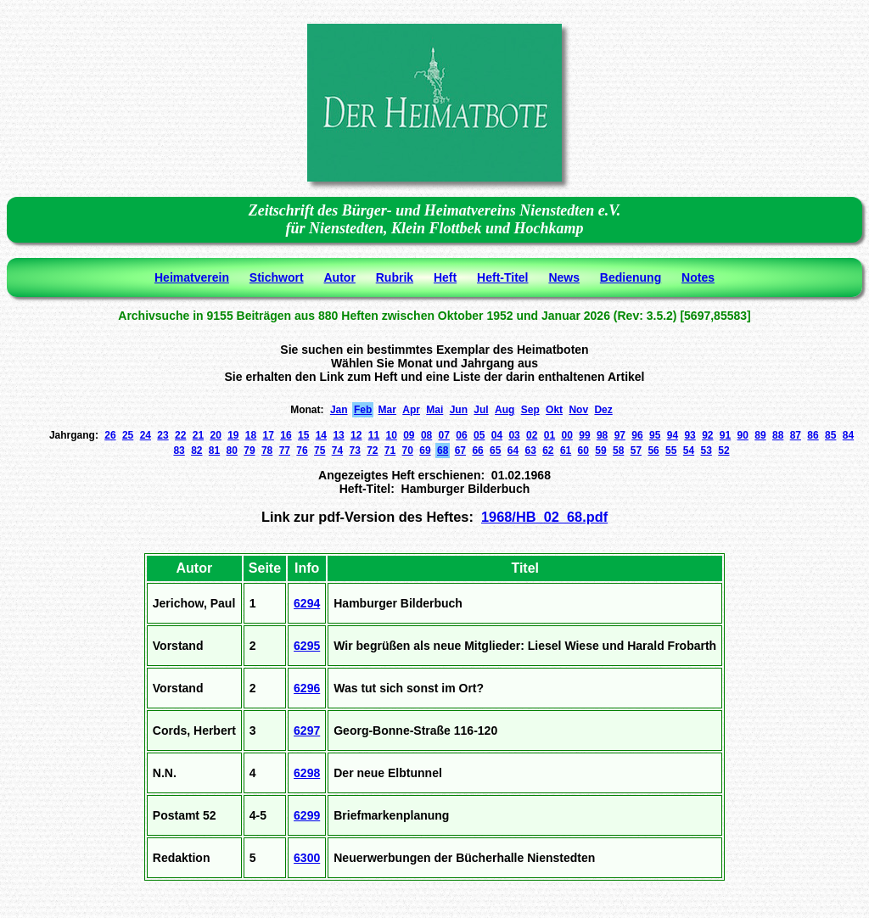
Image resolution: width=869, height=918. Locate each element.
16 (285, 435)
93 (689, 435)
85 (830, 435)
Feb (363, 410)
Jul (481, 410)
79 (249, 450)
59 (600, 450)
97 (619, 435)
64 (513, 450)
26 (109, 435)
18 (250, 435)
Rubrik (394, 277)
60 (583, 450)
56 (653, 450)
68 (442, 450)
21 (198, 435)
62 (547, 450)
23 (162, 435)
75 (319, 450)
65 (495, 450)
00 (567, 435)
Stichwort (276, 277)
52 (723, 450)
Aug (504, 410)
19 (232, 435)
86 (812, 435)
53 (706, 450)
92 (707, 435)
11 (373, 435)
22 (180, 435)
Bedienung (630, 277)
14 (321, 435)
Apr (411, 410)
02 (531, 435)
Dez (603, 410)
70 (407, 450)
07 (444, 435)
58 (618, 450)
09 (408, 435)
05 (479, 435)
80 (232, 450)
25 (127, 435)
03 (513, 435)
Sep (530, 410)
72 (372, 450)
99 (584, 435)
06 (461, 435)
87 (795, 435)
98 (602, 435)
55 (670, 450)
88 (777, 435)
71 (389, 450)
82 (196, 450)
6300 (307, 858)
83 (178, 450)
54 (688, 450)
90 (742, 435)
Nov (578, 410)
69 (424, 450)
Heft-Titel (502, 277)
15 (303, 435)
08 (426, 435)
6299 (307, 815)
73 (354, 450)
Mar (387, 410)
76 (301, 450)
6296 (307, 688)
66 (477, 450)
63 (529, 450)
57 (636, 450)
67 (460, 450)
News (564, 277)
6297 (307, 730)
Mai (434, 410)
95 (654, 435)
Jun (459, 410)
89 (759, 435)
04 (496, 435)
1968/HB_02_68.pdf (544, 516)
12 (356, 435)
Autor (340, 277)
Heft (445, 277)
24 (145, 435)
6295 (307, 645)
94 (672, 435)
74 (337, 450)
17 (268, 435)
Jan (339, 410)
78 (266, 450)
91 (725, 435)
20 (215, 435)
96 (636, 435)
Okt (554, 410)
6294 (307, 603)
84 (848, 435)
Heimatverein (191, 277)
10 (390, 435)
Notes (698, 277)
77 (284, 450)
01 (549, 435)
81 (214, 450)
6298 (307, 773)
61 (565, 450)
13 (338, 435)
